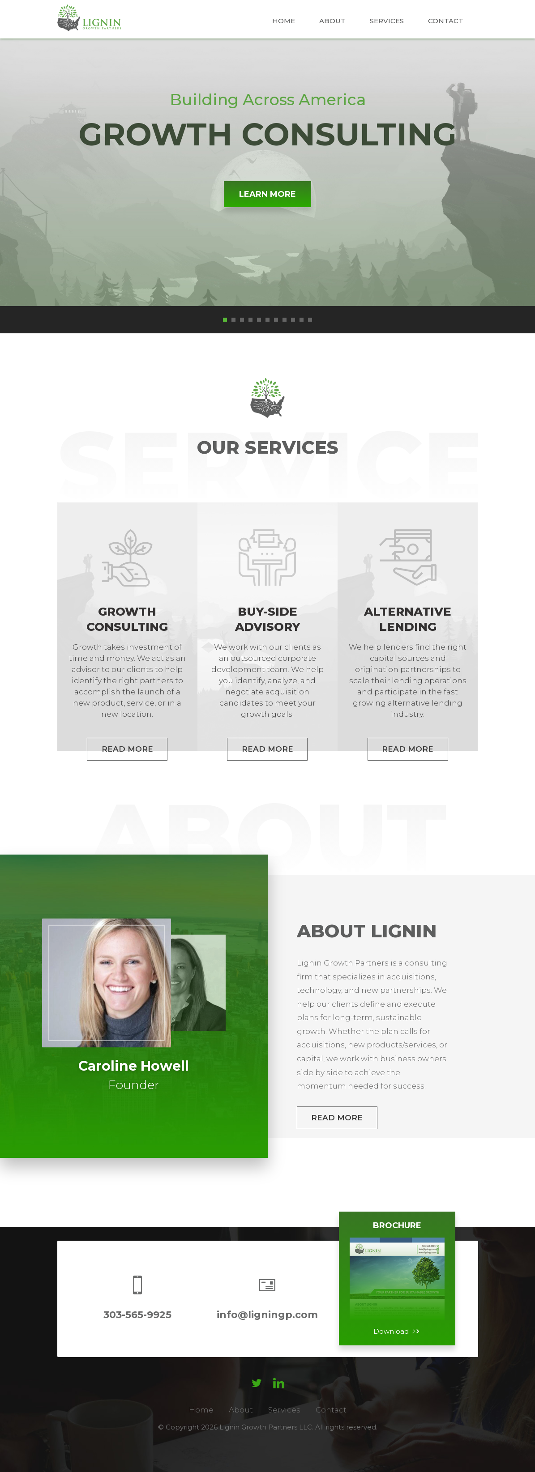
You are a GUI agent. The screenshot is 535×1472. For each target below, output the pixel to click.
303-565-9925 (137, 1315)
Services (387, 21)
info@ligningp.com (267, 1315)
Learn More (267, 194)
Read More (337, 1117)
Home (283, 21)
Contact (445, 21)
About (332, 21)
